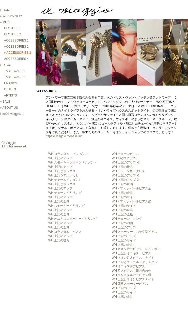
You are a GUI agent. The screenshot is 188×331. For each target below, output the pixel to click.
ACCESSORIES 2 (16, 46)
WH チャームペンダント (65, 180)
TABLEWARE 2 (14, 77)
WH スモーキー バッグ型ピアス (134, 231)
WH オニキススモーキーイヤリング (72, 218)
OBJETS (10, 89)
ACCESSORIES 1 (16, 40)
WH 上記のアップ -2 (125, 162)
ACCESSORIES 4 (16, 59)
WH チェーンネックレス (128, 171)
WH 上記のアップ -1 (125, 175)
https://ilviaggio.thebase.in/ (64, 136)
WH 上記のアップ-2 (125, 180)
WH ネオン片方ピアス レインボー (136, 249)
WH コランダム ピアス (65, 231)
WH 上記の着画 (122, 184)
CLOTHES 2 (12, 34)
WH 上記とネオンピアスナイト (133, 279)
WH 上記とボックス (61, 171)
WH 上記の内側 (122, 223)
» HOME (6, 10)
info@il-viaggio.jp (11, 114)
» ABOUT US (9, 107)
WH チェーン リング (127, 218)
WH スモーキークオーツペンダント (72, 162)
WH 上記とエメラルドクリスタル (134, 262)
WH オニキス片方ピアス (128, 266)
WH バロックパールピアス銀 (131, 201)
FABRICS (10, 83)
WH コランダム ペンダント (68, 154)
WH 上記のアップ (60, 158)
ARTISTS (10, 95)
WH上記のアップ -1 (125, 158)
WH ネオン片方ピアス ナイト (133, 257)
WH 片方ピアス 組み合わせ (131, 270)
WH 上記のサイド (124, 197)
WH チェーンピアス (125, 154)
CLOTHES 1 (12, 28)
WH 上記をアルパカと (63, 175)
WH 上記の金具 (122, 193)
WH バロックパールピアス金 (131, 188)
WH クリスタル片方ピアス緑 (131, 275)
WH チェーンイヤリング (65, 193)
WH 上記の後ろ (122, 167)
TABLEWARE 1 (14, 71)
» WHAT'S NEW (11, 16)
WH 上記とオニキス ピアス (131, 253)
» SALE (5, 101)
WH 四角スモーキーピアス (130, 283)
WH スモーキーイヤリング (66, 206)
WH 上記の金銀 (122, 214)
